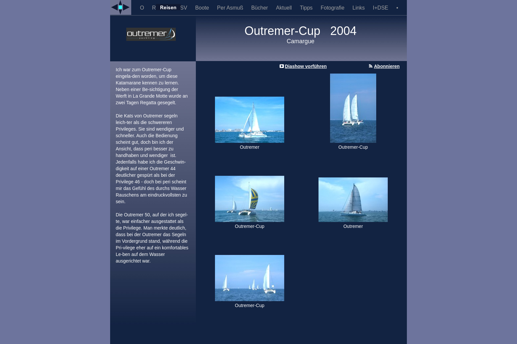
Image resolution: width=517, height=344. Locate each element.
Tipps (307, 8)
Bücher (260, 8)
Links (359, 8)
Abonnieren (387, 66)
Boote (202, 8)
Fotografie (333, 8)
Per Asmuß (231, 8)
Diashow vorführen (306, 66)
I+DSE (381, 8)
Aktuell (284, 8)
